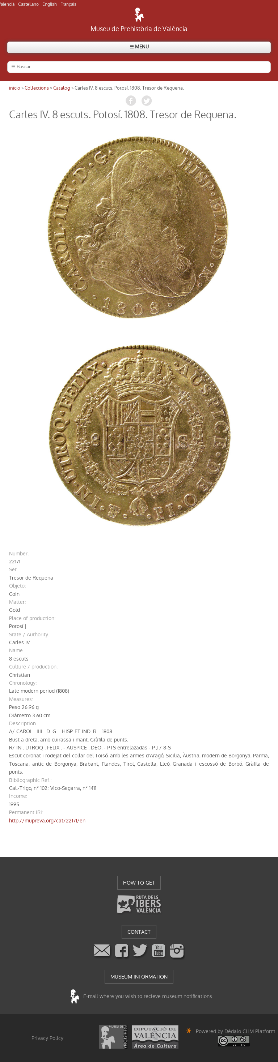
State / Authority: (29, 634)
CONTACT (139, 932)
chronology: (23, 683)
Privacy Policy (47, 1038)
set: (13, 569)
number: (19, 553)
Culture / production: (33, 666)
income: (18, 796)
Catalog (61, 88)
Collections (37, 88)
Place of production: (32, 618)
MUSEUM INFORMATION (139, 976)
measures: (21, 699)
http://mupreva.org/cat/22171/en (47, 820)
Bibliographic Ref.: (30, 780)
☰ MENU (139, 46)
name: (16, 650)
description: (23, 723)
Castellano (28, 4)
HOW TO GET (139, 882)
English (49, 4)
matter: (17, 602)
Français (68, 4)
